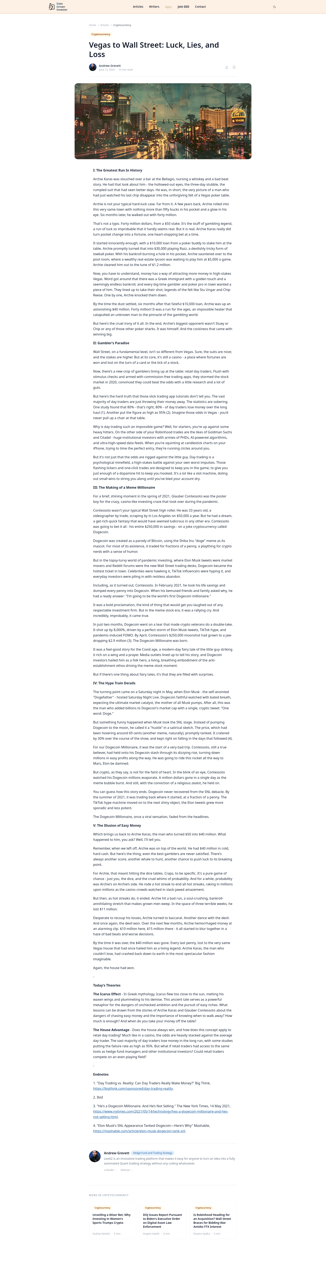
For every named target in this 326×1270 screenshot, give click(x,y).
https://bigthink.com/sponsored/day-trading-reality (133, 1088)
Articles (138, 7)
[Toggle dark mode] (274, 7)
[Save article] (234, 67)
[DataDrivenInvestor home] (57, 6)
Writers (154, 7)
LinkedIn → (110, 1170)
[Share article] (227, 67)
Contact (200, 7)
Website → (127, 1170)
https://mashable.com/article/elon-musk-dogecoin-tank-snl (139, 1131)
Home (92, 25)
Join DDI (183, 7)
